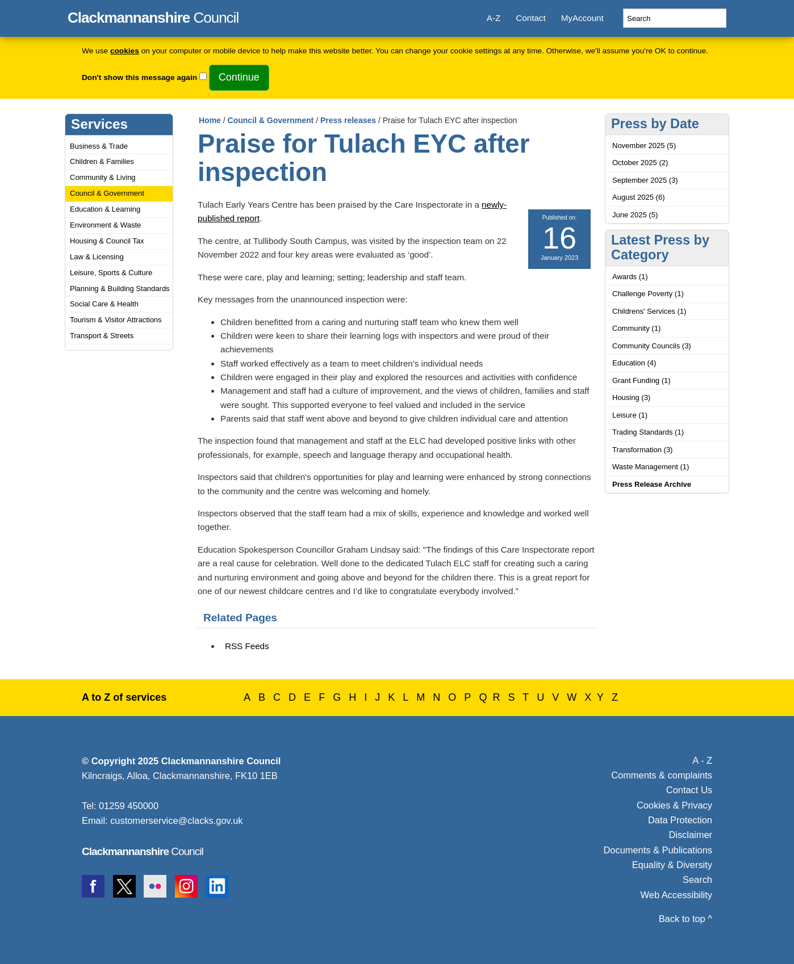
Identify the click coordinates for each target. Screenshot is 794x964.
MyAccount (582, 18)
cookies (124, 51)
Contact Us (689, 790)
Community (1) (636, 328)
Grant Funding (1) (641, 380)
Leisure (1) (629, 415)
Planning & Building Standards (120, 288)
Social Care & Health (104, 304)
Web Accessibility (676, 895)
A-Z (493, 18)
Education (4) (634, 363)
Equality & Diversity (672, 865)
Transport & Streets (101, 335)
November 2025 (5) (644, 145)
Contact (530, 18)
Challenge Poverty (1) (648, 293)
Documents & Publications (658, 850)
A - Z (702, 760)
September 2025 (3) (645, 180)
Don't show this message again (139, 77)
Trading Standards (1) (648, 432)
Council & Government (107, 193)
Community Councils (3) (651, 346)
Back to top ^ (685, 919)
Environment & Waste (105, 225)
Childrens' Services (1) (649, 311)
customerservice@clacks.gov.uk (176, 820)
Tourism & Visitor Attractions (116, 319)
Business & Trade (99, 146)
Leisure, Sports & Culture (111, 272)
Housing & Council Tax (107, 241)
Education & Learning (105, 209)
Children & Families (102, 161)
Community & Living (103, 177)
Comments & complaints (661, 775)
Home (210, 120)
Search (697, 879)
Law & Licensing (97, 256)
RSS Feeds (247, 646)
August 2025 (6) (638, 197)
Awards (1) (630, 276)
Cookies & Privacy (674, 805)
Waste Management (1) (650, 466)
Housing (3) (631, 397)
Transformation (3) (642, 449)
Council (153, 16)
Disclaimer (690, 835)
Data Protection (680, 820)
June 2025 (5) (635, 215)
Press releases (348, 120)
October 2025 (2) (640, 162)
